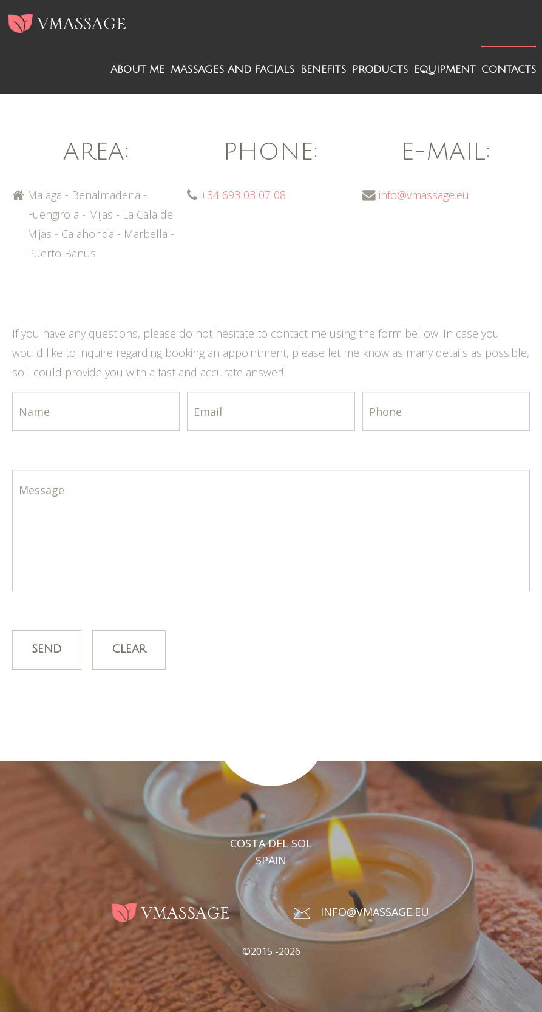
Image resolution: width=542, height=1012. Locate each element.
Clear (129, 649)
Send (47, 649)
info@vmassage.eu (424, 195)
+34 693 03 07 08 (243, 195)
